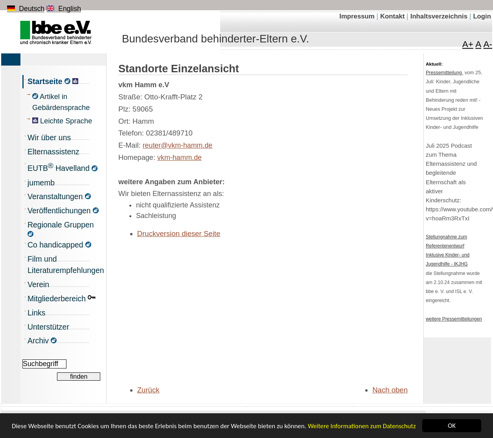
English (63, 9)
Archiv (42, 340)
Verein (38, 284)
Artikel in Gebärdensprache (61, 102)
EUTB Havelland (62, 166)
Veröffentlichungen (63, 210)
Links (36, 312)
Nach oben (390, 390)
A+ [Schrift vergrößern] (467, 44)
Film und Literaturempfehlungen (64, 265)
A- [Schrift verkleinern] (487, 44)
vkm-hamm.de (179, 157)
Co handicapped (59, 244)
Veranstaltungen (59, 196)
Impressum (357, 16)
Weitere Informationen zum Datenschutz (362, 428)
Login (482, 16)
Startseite (53, 81)
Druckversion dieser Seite (179, 233)
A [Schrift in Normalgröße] (478, 44)
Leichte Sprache (62, 121)
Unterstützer (48, 327)
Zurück (148, 390)
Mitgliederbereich (62, 298)
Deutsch (25, 9)
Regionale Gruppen (61, 228)
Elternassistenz (53, 151)
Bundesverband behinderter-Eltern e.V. (215, 39)
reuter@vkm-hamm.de (178, 145)
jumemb (41, 182)
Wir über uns (49, 137)
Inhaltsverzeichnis (439, 16)
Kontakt (393, 16)
